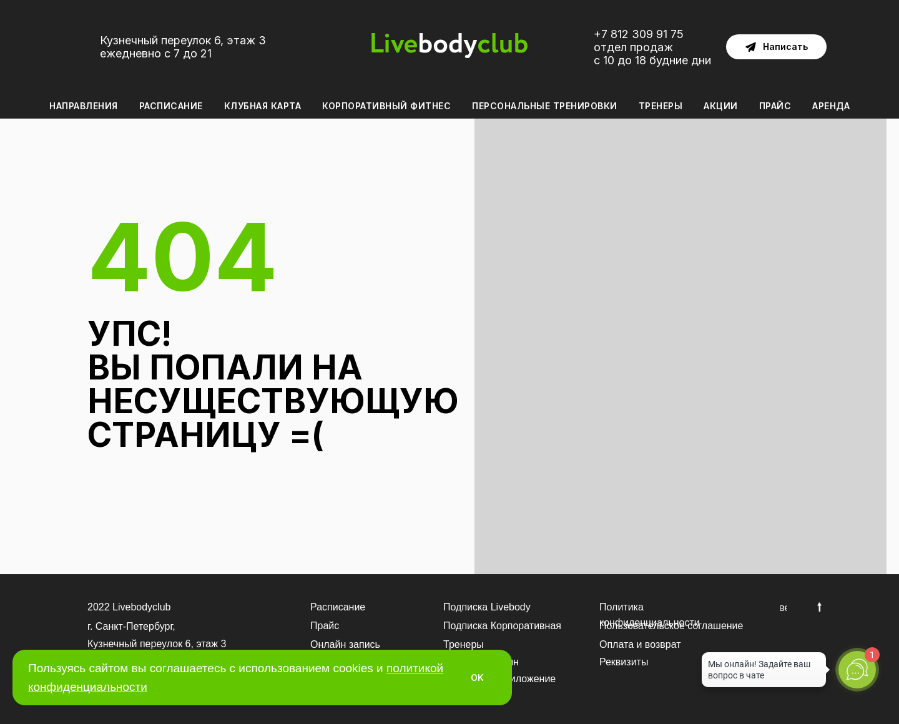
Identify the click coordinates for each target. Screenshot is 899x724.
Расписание (171, 105)
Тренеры (661, 105)
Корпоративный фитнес (386, 105)
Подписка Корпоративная (502, 625)
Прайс (775, 105)
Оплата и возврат (640, 644)
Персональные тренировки (544, 105)
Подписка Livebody (487, 607)
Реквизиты (623, 662)
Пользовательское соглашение (671, 625)
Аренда (831, 105)
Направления (83, 105)
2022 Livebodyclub (128, 607)
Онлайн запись (345, 644)
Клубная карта (263, 105)
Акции (721, 105)
